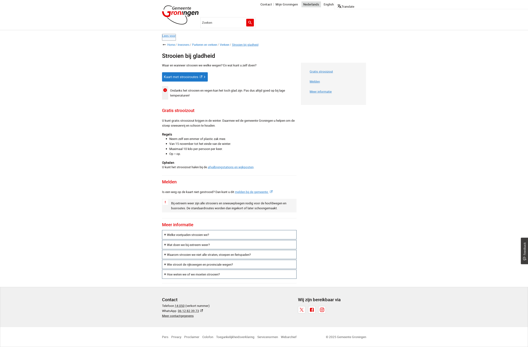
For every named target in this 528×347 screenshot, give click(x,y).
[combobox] (227, 22)
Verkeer (224, 45)
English (329, 4)
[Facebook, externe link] (311, 309)
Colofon (207, 337)
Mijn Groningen (287, 4)
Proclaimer (191, 337)
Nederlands (311, 4)
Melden (315, 81)
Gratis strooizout (321, 71)
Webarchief (289, 337)
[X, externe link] (301, 309)
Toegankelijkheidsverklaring (235, 337)
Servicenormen (267, 337)
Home (171, 45)
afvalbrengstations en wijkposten (231, 167)
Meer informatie (321, 91)
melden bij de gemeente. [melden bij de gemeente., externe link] (253, 192)
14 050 (180, 306)
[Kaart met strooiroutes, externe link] (185, 77)
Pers (165, 337)
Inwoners (183, 45)
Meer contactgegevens (178, 316)
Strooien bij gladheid (245, 45)
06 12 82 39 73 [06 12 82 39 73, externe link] (190, 311)
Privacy (176, 337)
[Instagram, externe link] (322, 309)
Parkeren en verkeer (204, 45)
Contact (266, 4)
